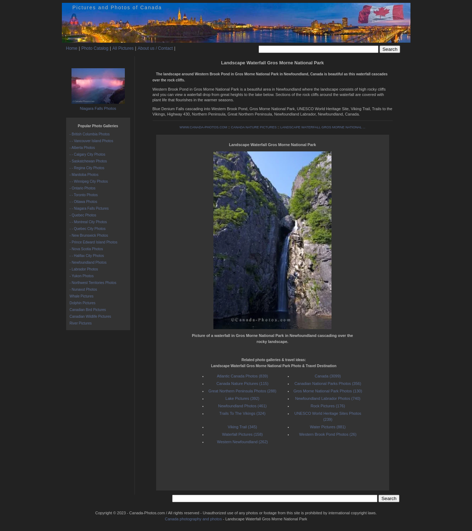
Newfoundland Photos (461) (242, 406)
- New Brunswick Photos (89, 235)
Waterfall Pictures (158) (242, 434)
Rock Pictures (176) (328, 406)
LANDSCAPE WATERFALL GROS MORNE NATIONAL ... (322, 127)
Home (72, 48)
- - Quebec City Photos (88, 229)
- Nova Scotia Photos (86, 249)
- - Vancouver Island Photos (91, 141)
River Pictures (81, 323)
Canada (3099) (328, 376)
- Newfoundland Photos (88, 262)
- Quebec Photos (83, 215)
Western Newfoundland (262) (242, 442)
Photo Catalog (94, 48)
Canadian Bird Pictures (88, 310)
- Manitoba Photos (84, 175)
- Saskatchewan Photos (88, 161)
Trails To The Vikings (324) (242, 413)
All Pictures (123, 48)
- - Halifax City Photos (87, 256)
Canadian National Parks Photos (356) (328, 383)
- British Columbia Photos (90, 134)
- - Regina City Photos (87, 168)
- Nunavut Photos (83, 289)
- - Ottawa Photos (83, 202)
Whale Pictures (82, 296)
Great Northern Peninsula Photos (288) (242, 391)
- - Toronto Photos (84, 195)
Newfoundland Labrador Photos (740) (327, 398)
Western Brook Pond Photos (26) (327, 434)
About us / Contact (155, 48)
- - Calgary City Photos (88, 154)
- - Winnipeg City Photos (89, 181)
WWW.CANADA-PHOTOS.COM (203, 127)
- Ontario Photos (83, 188)
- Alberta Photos (82, 148)
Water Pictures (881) (327, 427)
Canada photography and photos (193, 519)
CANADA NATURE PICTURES (253, 127)
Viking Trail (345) (242, 427)
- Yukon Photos (82, 276)
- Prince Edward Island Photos (94, 242)
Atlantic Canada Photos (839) (242, 376)
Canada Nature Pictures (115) (242, 383)
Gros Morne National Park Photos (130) (327, 391)
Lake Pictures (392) (242, 398)
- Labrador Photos (84, 269)
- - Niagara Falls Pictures (89, 208)
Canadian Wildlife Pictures (90, 316)
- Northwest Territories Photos (93, 283)
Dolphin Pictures (83, 303)
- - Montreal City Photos (88, 222)
